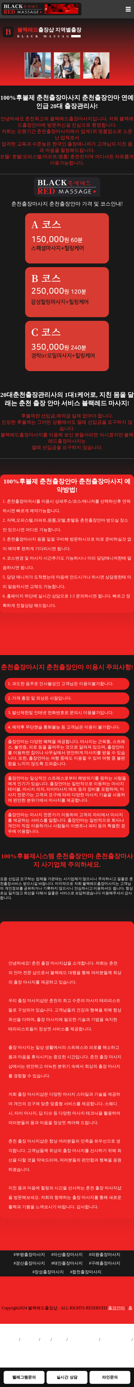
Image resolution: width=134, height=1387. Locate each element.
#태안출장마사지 (67, 1263)
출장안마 (116, 1308)
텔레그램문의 (24, 1377)
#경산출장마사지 (29, 1263)
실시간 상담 (67, 1377)
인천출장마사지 (116, 1339)
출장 (45, 1339)
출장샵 (59, 1339)
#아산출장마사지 (67, 1254)
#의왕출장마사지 (104, 1254)
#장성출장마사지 (48, 1272)
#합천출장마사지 (86, 1272)
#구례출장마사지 (104, 1263)
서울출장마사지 (83, 1339)
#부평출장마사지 (29, 1254)
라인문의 (110, 1377)
